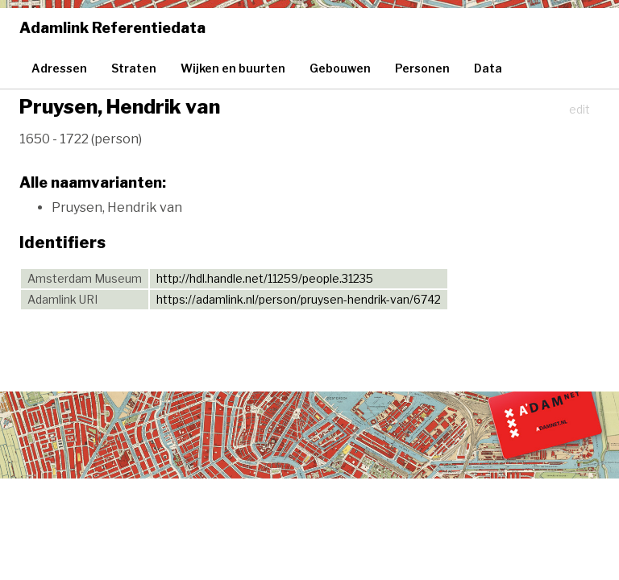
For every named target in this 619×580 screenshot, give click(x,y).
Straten (133, 68)
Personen (422, 68)
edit (579, 109)
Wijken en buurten (233, 68)
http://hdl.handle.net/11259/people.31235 (264, 278)
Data (488, 68)
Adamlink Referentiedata (112, 27)
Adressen (59, 68)
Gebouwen (340, 68)
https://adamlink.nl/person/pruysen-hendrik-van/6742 (298, 299)
